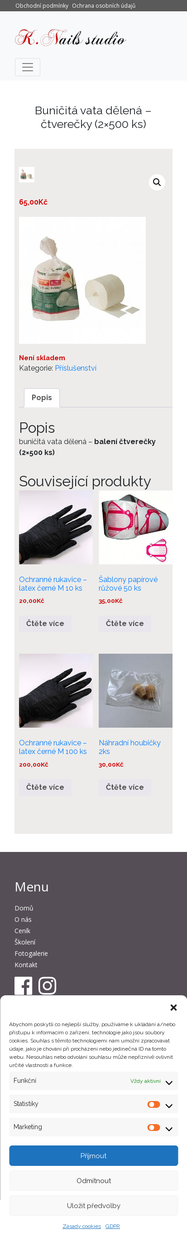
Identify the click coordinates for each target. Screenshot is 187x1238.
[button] (173, 1006)
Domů (24, 908)
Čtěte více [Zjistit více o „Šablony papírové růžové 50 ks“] (125, 623)
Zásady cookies (81, 1226)
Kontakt (26, 964)
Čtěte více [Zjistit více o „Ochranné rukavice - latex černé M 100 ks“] (45, 787)
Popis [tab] (42, 397)
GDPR (112, 1226)
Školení (24, 942)
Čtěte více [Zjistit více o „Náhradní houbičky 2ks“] (125, 787)
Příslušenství (75, 368)
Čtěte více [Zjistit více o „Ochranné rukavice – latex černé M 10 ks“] (45, 623)
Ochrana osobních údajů (103, 6)
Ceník (22, 930)
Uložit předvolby (93, 1206)
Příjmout (93, 1156)
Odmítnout (94, 1181)
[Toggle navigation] (27, 67)
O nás (23, 919)
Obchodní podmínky (41, 6)
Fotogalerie (31, 953)
